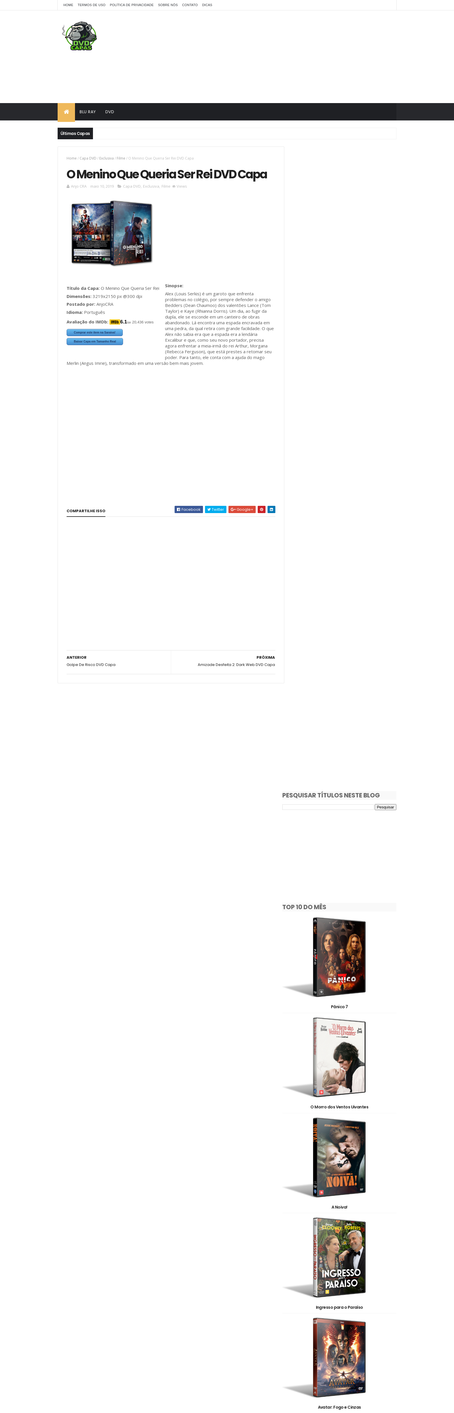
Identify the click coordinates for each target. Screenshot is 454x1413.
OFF (366, 1273)
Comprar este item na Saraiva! (95, 348)
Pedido (333, 1283)
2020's (361, 1232)
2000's (300, 1232)
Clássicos (303, 1263)
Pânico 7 (343, 355)
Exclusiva (106, 158)
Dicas (207, 5)
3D (324, 1242)
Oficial (299, 1283)
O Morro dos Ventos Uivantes (344, 449)
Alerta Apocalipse (344, 1009)
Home (68, 5)
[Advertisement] (291, 56)
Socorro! (344, 1103)
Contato (190, 5)
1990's (352, 1222)
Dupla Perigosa (344, 1196)
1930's (299, 1222)
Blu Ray (88, 112)
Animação (352, 1242)
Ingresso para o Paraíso (343, 636)
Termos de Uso (91, 5)
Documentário (340, 1263)
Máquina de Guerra (344, 916)
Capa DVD (88, 158)
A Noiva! (344, 542)
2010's (330, 1232)
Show (299, 1293)
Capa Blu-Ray (306, 1253)
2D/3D (299, 1242)
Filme (121, 158)
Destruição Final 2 (344, 823)
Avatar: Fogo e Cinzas (343, 729)
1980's (326, 1222)
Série (362, 1283)
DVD (109, 112)
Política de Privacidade (132, 5)
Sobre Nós (168, 5)
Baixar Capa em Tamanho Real (95, 357)
